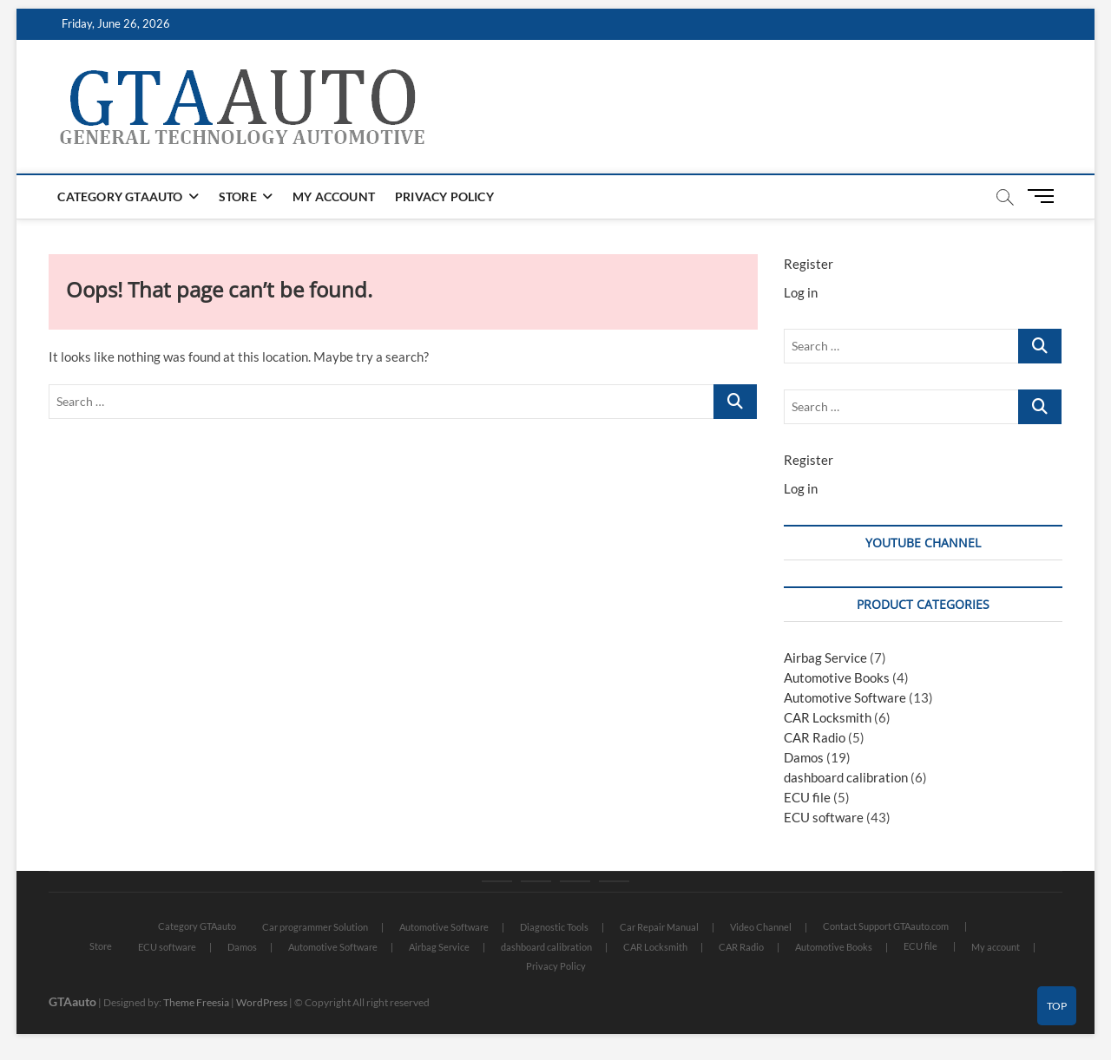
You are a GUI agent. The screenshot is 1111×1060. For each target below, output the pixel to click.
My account (334, 196)
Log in (801, 292)
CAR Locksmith (827, 717)
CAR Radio (814, 737)
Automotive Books (837, 677)
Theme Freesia (196, 1002)
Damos (804, 757)
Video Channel (761, 926)
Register (808, 264)
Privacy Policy (444, 196)
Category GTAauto (119, 196)
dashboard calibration (846, 777)
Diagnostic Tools (554, 926)
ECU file (807, 797)
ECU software (824, 817)
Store (238, 196)
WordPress (261, 1002)
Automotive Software (845, 697)
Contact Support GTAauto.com (886, 926)
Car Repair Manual (659, 926)
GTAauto (72, 1001)
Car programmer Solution (315, 926)
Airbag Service (825, 657)
